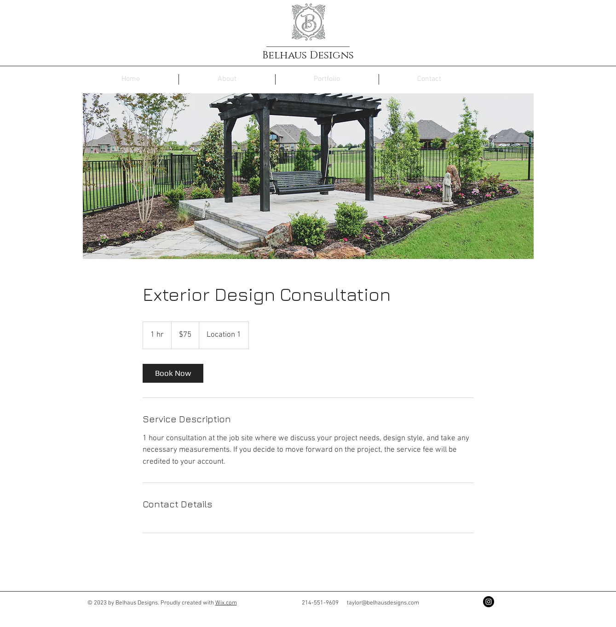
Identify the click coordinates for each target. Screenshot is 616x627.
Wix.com (226, 603)
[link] (173, 373)
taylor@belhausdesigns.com (383, 603)
